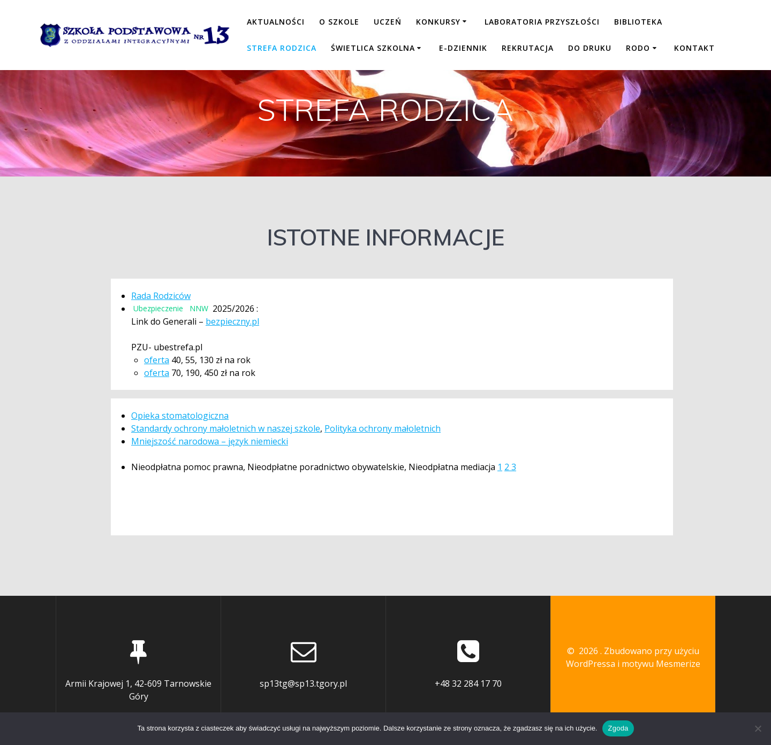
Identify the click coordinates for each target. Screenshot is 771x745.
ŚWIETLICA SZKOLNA (373, 48)
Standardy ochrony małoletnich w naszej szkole (225, 428)
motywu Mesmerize (661, 664)
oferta (156, 360)
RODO (638, 48)
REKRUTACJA (528, 48)
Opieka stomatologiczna (180, 415)
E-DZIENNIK (463, 48)
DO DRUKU (589, 48)
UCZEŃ (388, 22)
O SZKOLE (339, 22)
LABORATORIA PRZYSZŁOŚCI (542, 22)
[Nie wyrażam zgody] (757, 728)
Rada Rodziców (161, 296)
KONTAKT (694, 48)
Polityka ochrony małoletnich (382, 428)
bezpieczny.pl (232, 321)
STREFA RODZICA (281, 48)
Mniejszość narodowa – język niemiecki (209, 441)
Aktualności (276, 22)
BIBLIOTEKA (638, 22)
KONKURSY (438, 22)
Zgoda (618, 728)
